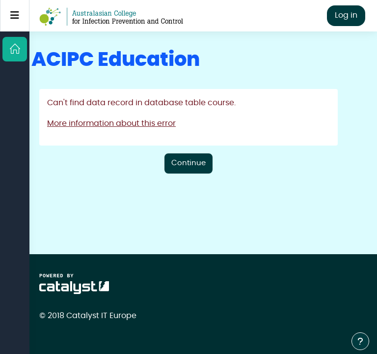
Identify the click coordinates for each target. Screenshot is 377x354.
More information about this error (111, 123)
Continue (188, 163)
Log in (346, 15)
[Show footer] (360, 341)
